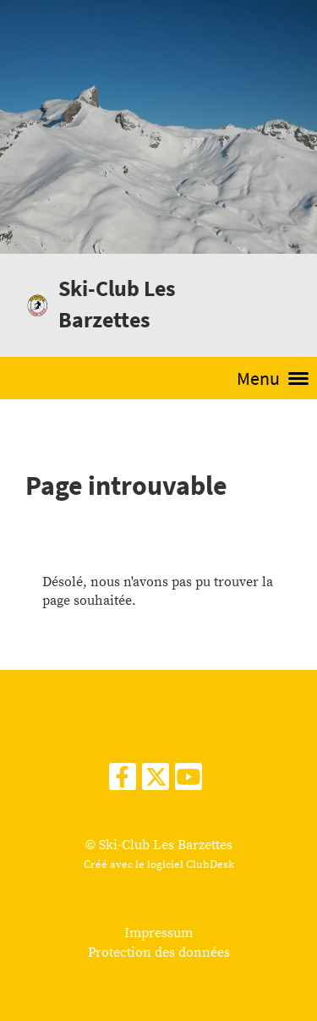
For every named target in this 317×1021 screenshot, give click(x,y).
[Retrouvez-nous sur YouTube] (188, 782)
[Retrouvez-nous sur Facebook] (122, 782)
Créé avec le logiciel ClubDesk (159, 864)
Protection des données (159, 952)
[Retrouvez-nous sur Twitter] (155, 782)
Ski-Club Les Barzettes (117, 303)
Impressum (158, 933)
